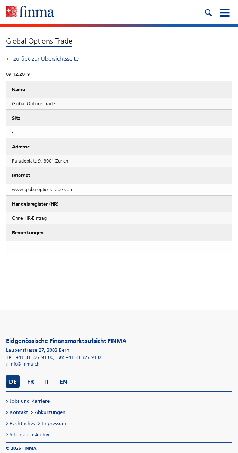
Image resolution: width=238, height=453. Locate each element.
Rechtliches (22, 423)
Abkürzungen (50, 412)
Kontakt (19, 412)
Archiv (42, 434)
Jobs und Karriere (30, 401)
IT (46, 381)
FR (30, 381)
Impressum (54, 423)
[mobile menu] (224, 11)
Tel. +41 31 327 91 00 (29, 357)
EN (63, 381)
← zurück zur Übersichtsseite (42, 58)
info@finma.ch (24, 364)
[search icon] (208, 11)
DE (13, 381)
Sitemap (19, 434)
